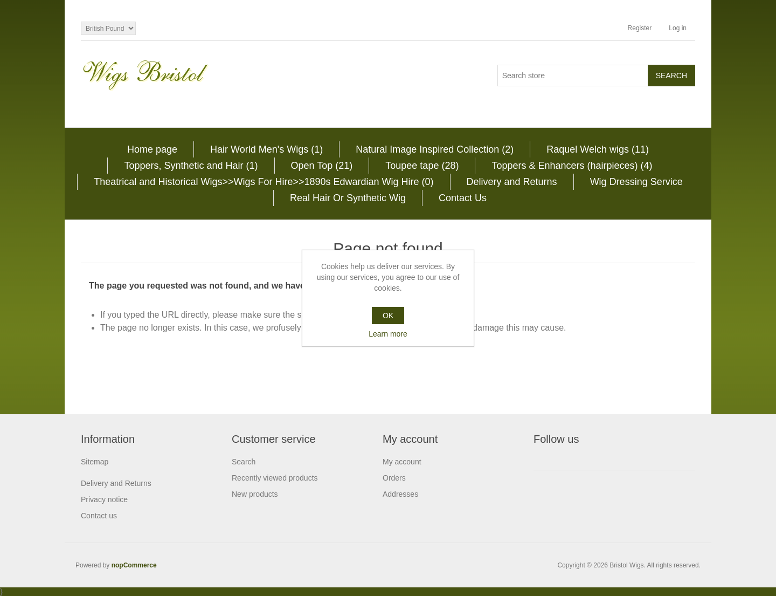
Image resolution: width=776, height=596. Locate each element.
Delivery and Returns (512, 181)
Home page (152, 149)
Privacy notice (104, 499)
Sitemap (94, 461)
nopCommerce (134, 565)
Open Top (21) (322, 165)
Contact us (99, 515)
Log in (678, 28)
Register (640, 28)
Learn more (388, 334)
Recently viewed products (275, 478)
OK (388, 315)
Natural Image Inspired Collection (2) (435, 149)
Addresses (400, 494)
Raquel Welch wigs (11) (597, 149)
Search (243, 461)
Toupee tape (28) (422, 165)
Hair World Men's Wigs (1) (266, 149)
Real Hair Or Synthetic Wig (348, 198)
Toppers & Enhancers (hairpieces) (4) (571, 165)
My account (402, 461)
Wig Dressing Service (636, 181)
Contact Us (463, 198)
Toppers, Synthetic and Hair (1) (191, 165)
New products (255, 494)
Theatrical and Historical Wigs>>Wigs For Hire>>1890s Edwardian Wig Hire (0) (263, 181)
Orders (394, 478)
